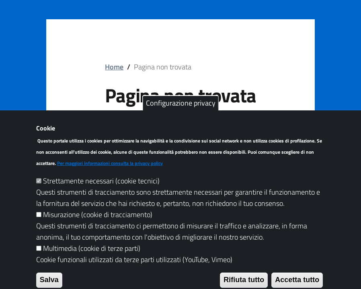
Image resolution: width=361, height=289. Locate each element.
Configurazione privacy (180, 114)
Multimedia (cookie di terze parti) (91, 259)
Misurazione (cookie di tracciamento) (97, 226)
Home (114, 66)
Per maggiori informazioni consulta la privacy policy (110, 175)
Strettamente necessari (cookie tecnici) (101, 192)
